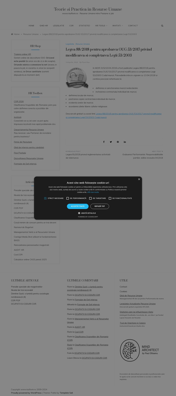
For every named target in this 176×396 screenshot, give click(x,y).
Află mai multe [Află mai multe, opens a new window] (93, 192)
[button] (88, 213)
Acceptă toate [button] (77, 206)
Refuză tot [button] (100, 206)
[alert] (88, 198)
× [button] (139, 179)
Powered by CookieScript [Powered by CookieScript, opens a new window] (88, 217)
